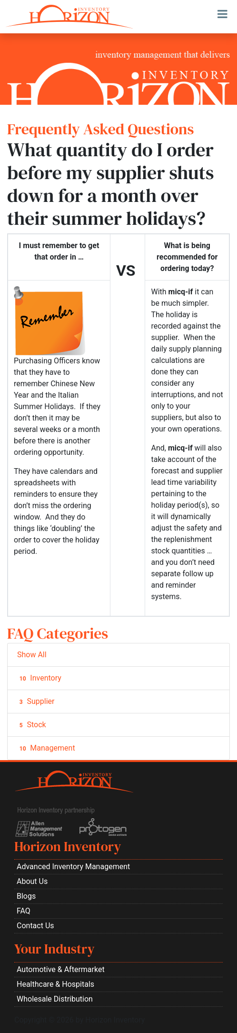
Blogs (26, 896)
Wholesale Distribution (55, 998)
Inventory (39, 678)
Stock (31, 725)
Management (46, 748)
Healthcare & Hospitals (55, 984)
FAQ (23, 910)
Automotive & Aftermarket (61, 969)
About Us (32, 881)
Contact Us (35, 925)
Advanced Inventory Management (73, 866)
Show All (32, 654)
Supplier (35, 701)
